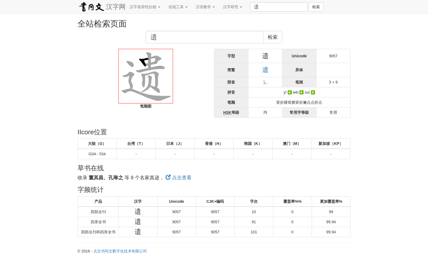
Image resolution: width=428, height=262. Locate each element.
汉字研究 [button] (232, 7)
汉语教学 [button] (205, 7)
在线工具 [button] (178, 7)
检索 (316, 7)
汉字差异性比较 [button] (145, 7)
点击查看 (179, 177)
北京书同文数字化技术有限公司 (120, 251)
